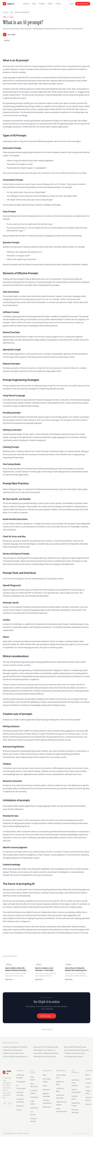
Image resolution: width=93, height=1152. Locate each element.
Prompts (42, 4)
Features (26, 4)
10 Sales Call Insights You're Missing (15, 1047)
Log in (71, 4)
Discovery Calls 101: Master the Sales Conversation (45, 1047)
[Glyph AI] (7, 1072)
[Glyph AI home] (8, 3)
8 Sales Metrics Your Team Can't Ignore (44, 1050)
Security (88, 1104)
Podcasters (34, 1097)
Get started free (82, 4)
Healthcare (34, 1108)
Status (87, 1087)
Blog (34, 4)
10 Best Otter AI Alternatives (12, 1050)
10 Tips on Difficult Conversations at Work (15, 1057)
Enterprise (20, 1106)
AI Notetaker (20, 1082)
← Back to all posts (46, 1029)
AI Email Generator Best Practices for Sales (76, 1050)
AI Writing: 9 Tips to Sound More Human (44, 1057)
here (15, 740)
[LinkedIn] (10, 1103)
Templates (46, 1090)
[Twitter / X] (4, 1103)
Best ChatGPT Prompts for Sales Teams (75, 1047)
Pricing (58, 4)
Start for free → (46, 1016)
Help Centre (47, 1107)
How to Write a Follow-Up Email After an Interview (45, 1053)
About (87, 1075)
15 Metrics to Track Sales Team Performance (13, 1053)
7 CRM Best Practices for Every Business (74, 1053)
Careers (88, 1079)
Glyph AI (5, 12)
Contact (88, 1083)
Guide (50, 4)
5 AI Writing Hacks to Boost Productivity (73, 1057)
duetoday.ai (75, 1075)
